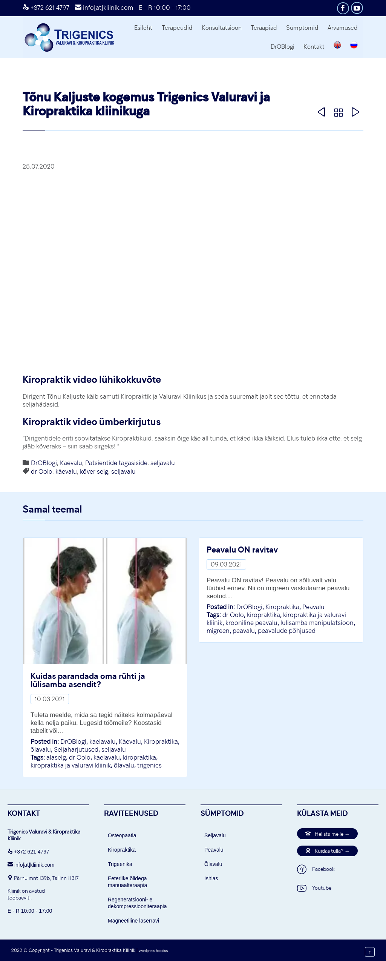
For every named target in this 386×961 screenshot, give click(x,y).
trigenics (149, 765)
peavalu (244, 630)
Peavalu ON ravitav (242, 549)
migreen (218, 630)
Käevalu (71, 463)
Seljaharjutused (76, 749)
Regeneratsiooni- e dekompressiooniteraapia (137, 903)
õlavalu (41, 749)
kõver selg (94, 471)
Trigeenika (120, 864)
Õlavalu (213, 864)
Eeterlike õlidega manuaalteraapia (127, 881)
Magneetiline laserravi (133, 921)
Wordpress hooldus (153, 951)
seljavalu (162, 463)
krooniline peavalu (251, 622)
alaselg (56, 757)
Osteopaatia (122, 835)
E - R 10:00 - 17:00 (165, 7)
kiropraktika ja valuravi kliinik (71, 765)
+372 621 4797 (46, 7)
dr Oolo (41, 471)
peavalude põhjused (287, 630)
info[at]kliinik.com (104, 7)
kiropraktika (139, 757)
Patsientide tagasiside (116, 463)
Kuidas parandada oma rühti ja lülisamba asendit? (88, 680)
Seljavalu (215, 835)
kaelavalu (102, 741)
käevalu (66, 471)
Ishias (211, 878)
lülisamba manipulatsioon (317, 622)
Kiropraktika (161, 741)
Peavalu (313, 607)
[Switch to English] (337, 45)
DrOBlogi (44, 463)
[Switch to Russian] (354, 45)
